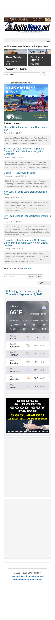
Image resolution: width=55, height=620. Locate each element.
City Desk (28, 268)
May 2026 (35, 64)
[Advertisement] (27, 467)
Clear (39, 276)
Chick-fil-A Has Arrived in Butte (19, 173)
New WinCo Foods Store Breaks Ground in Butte (25, 193)
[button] (13, 324)
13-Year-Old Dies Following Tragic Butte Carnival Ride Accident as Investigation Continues (24, 151)
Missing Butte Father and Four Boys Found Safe (25, 128)
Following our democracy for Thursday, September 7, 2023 (24, 293)
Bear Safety (14, 57)
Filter (31, 276)
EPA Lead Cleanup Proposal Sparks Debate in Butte (27, 217)
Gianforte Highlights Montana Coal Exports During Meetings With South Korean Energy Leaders (26, 243)
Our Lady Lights (37, 58)
